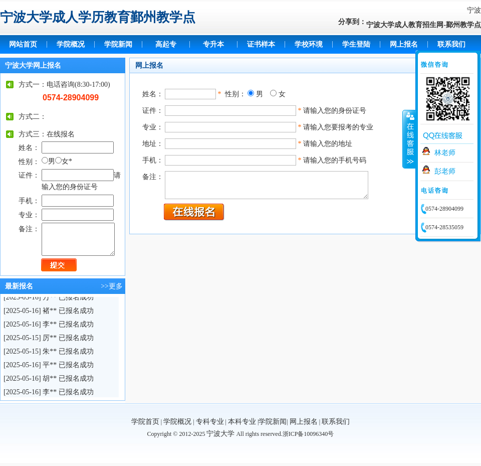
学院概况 (71, 44)
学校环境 (309, 44)
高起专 (165, 44)
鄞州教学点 (463, 25)
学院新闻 (118, 44)
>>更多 (112, 286)
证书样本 (261, 44)
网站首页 (23, 44)
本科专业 (242, 421)
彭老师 (444, 171)
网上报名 (404, 44)
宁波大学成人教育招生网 (404, 25)
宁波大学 (220, 433)
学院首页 (145, 421)
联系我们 (451, 44)
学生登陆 (356, 44)
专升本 (213, 44)
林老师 (444, 153)
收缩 (409, 139)
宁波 (474, 10)
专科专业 (210, 421)
